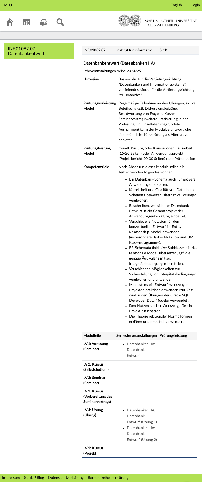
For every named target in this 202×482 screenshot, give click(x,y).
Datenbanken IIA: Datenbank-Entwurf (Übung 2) (142, 434)
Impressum (11, 478)
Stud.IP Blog (34, 478)
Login (195, 5)
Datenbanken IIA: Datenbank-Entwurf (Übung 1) (142, 416)
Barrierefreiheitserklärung (108, 478)
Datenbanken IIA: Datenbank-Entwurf (141, 350)
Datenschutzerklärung (66, 478)
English (176, 5)
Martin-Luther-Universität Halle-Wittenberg (158, 20)
